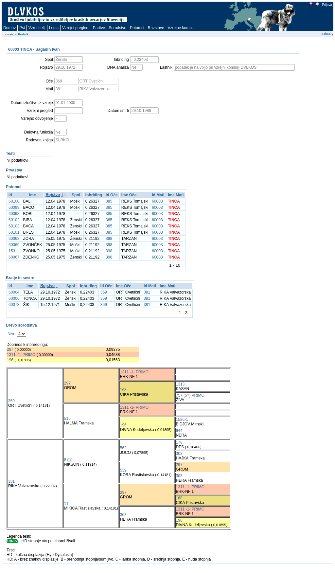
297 (10, 349)
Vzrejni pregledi (75, 28)
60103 (14, 226)
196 (10, 360)
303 (179, 476)
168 (123, 389)
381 (147, 292)
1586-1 (182, 419)
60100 (14, 201)
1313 (180, 384)
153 (12, 251)
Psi (22, 28)
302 (179, 453)
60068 (14, 238)
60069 (14, 244)
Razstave (156, 28)
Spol (76, 195)
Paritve (99, 28)
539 (123, 470)
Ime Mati (176, 195)
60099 (14, 207)
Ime (32, 195)
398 (109, 238)
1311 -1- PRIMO (21, 354)
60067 (14, 257)
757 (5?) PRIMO (190, 395)
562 (123, 448)
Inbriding (93, 195)
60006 (14, 298)
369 (103, 292)
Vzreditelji (36, 28)
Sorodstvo (117, 28)
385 (109, 201)
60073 (14, 304)
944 (179, 430)
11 (66, 503)
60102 (14, 220)
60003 (157, 201)
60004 (14, 292)
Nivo (11, 333)
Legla (54, 28)
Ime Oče (129, 195)
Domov (9, 28)
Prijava (327, 5)
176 (179, 442)
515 (67, 418)
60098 (14, 213)
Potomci (137, 28)
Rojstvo (52, 194)
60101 (14, 232)
